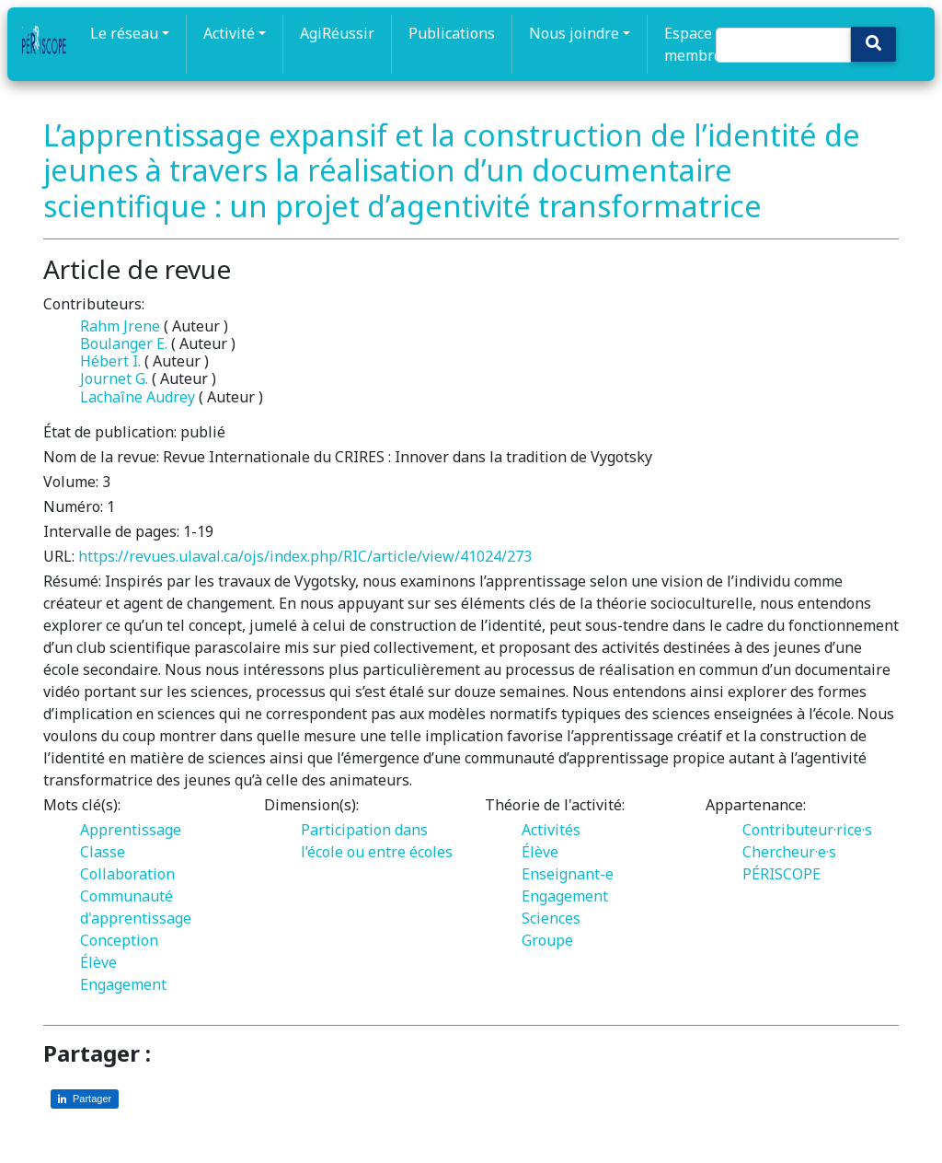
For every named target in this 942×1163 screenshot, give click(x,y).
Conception (119, 940)
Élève (98, 962)
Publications (451, 33)
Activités (551, 830)
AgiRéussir (337, 33)
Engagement (123, 984)
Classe (102, 852)
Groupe (547, 940)
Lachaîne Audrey (137, 397)
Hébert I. (110, 361)
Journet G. (114, 378)
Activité (229, 33)
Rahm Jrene (120, 326)
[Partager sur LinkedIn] (85, 1099)
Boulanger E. (123, 343)
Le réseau (124, 33)
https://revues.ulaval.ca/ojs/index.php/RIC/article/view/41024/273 (305, 556)
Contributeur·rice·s (807, 830)
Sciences (551, 918)
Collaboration (127, 874)
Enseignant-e (568, 874)
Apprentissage (130, 830)
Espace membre (693, 44)
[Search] (783, 45)
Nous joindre (574, 33)
